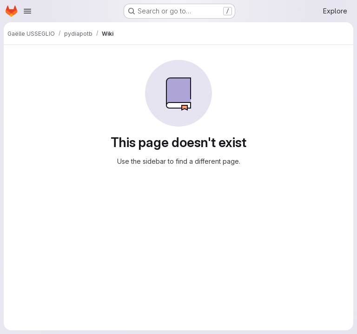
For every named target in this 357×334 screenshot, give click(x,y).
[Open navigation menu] (27, 11)
